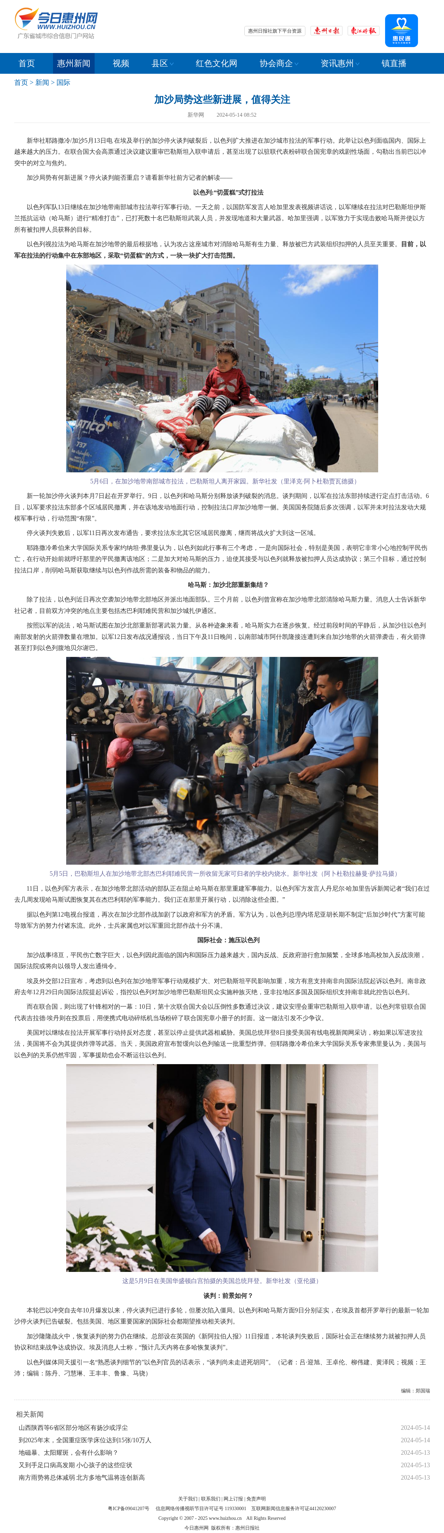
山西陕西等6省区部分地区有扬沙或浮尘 (73, 1427)
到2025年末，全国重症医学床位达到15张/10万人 (85, 1440)
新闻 (42, 82)
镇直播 (394, 63)
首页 (26, 63)
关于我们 (188, 1498)
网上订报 (233, 1498)
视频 (121, 63)
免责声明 (256, 1498)
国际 (63, 82)
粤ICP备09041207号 (128, 1508)
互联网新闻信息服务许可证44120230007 (293, 1508)
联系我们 (210, 1498)
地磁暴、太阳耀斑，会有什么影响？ (69, 1452)
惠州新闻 (73, 63)
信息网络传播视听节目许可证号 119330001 (201, 1508)
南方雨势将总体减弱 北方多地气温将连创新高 (82, 1477)
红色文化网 (216, 63)
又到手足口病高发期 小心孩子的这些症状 (76, 1465)
